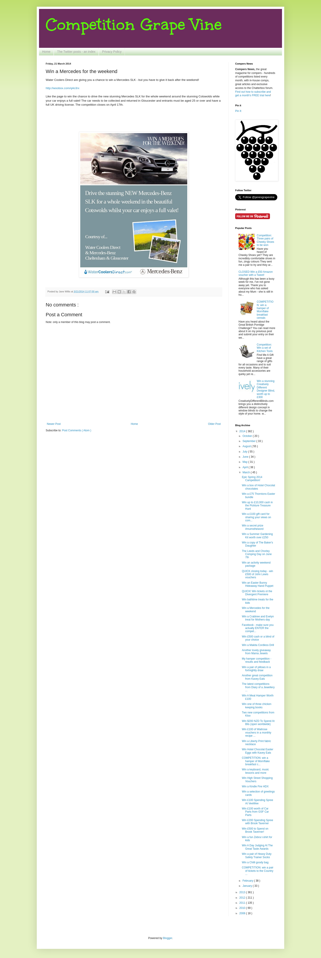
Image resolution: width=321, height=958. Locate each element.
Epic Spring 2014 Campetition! (252, 479)
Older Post (214, 424)
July (245, 451)
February (248, 880)
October (248, 436)
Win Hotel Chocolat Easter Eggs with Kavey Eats (257, 751)
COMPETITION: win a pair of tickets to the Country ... (257, 871)
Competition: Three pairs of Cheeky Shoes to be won (265, 240)
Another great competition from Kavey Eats (257, 677)
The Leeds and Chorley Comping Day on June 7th (257, 554)
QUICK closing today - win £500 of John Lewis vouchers (257, 574)
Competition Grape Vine (134, 24)
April (246, 467)
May (245, 461)
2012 (242, 897)
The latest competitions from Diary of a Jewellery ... (258, 687)
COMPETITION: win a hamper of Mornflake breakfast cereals (265, 309)
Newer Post (54, 424)
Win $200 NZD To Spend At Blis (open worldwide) (258, 722)
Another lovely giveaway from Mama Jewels (256, 652)
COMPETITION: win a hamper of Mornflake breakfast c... (256, 761)
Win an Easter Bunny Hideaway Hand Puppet (257, 584)
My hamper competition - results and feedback (256, 660)
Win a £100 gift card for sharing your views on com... (256, 517)
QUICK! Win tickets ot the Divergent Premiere (257, 593)
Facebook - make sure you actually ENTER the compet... (258, 628)
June (246, 456)
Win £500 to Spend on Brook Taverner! (255, 830)
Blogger (167, 938)
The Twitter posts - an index (76, 51)
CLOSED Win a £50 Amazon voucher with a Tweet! (256, 273)
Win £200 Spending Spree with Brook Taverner (257, 822)
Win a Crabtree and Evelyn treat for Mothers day (258, 618)
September (249, 441)
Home (46, 51)
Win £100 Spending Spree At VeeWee (257, 802)
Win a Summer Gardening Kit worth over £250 (257, 535)
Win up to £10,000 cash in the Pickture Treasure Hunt (257, 505)
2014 (242, 431)
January (248, 885)
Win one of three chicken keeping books (256, 705)
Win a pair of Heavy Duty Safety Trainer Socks (257, 855)
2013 (242, 892)
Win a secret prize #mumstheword (252, 527)
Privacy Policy (111, 51)
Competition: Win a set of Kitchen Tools (265, 348)
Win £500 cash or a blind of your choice (258, 638)
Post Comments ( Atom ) (76, 430)
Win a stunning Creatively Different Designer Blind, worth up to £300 (266, 389)
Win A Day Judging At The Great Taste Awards (257, 847)
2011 (242, 902)
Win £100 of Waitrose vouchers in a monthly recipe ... (256, 732)
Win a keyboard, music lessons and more (255, 771)
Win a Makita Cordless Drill (258, 645)
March (247, 472)
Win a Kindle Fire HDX (255, 786)
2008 (242, 913)
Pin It (238, 111)
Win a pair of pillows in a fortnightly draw (256, 669)
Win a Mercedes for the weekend (256, 609)
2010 (242, 908)
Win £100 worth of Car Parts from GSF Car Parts (255, 812)
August (247, 446)
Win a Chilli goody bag (255, 862)
